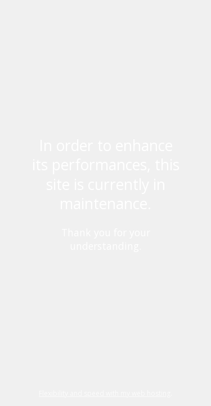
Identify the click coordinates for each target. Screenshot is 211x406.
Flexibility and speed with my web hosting (104, 393)
